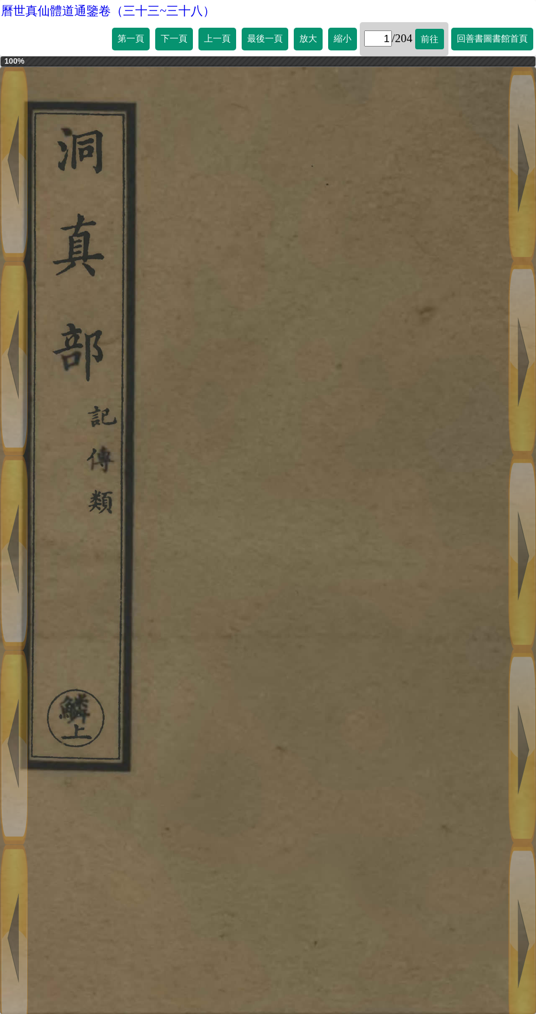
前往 (429, 39)
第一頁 (131, 38)
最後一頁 (265, 38)
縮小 (342, 38)
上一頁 (217, 38)
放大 (308, 38)
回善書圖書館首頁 (492, 38)
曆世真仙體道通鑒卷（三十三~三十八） (108, 11)
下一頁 (174, 38)
